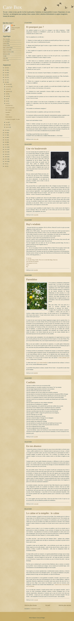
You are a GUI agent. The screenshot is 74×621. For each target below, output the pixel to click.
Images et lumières (7, 51)
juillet (7, 96)
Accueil (47, 605)
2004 (6, 166)
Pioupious (5, 45)
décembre (8, 84)
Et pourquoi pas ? (35, 26)
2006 (6, 161)
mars (7, 122)
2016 (6, 137)
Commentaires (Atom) (35, 608)
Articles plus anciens (65, 605)
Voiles (4, 58)
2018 (6, 132)
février (7, 124)
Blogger (43, 617)
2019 (6, 130)
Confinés (30, 382)
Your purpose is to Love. (31, 263)
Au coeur (5, 41)
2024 (6, 72)
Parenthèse (31, 279)
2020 (6, 82)
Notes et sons (6, 49)
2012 (6, 147)
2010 (6, 151)
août (7, 93)
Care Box (12, 7)
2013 (6, 144)
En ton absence (33, 446)
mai (7, 101)
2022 (6, 77)
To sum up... (29, 258)
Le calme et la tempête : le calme (42, 513)
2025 (6, 70)
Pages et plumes (6, 47)
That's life (5, 39)
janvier (7, 127)
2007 (6, 159)
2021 (6, 79)
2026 (6, 67)
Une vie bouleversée (36, 148)
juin (7, 98)
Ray (27, 266)
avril (7, 103)
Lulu (14, 25)
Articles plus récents (31, 605)
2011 (6, 149)
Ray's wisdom (33, 224)
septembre (8, 91)
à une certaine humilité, (41, 362)
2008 (6, 156)
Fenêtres (5, 60)
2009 (6, 154)
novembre (8, 86)
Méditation (5, 54)
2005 (6, 163)
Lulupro (4, 43)
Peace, (27, 265)
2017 (6, 135)
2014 (6, 142)
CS (3, 56)
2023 (6, 75)
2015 (6, 139)
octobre (7, 89)
